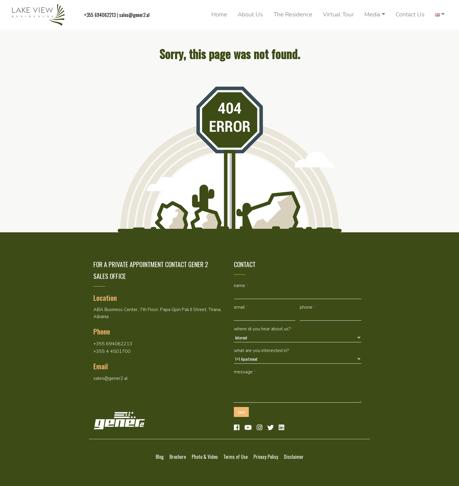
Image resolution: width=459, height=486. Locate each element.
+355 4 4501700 (112, 351)
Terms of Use (235, 456)
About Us (250, 14)
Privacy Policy (266, 456)
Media (372, 14)
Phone (308, 307)
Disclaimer (294, 456)
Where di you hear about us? (264, 329)
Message (245, 372)
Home (219, 14)
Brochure (177, 456)
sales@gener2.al (134, 14)
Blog (160, 456)
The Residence (292, 14)
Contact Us (410, 14)
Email (241, 307)
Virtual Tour (338, 14)
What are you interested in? (261, 350)
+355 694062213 (100, 14)
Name (241, 285)
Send (241, 412)
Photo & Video (204, 456)
